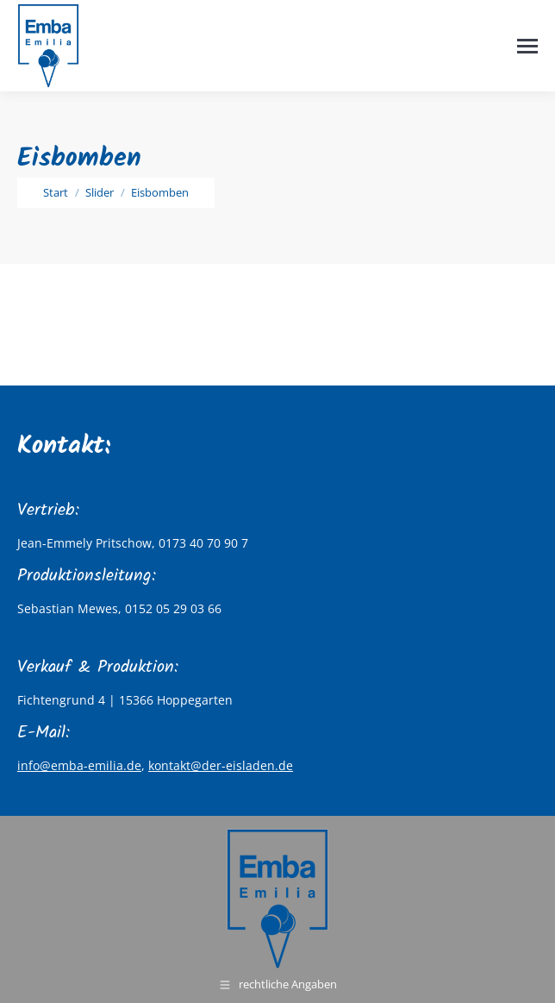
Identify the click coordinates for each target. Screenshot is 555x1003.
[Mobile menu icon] (527, 46)
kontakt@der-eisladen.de (220, 765)
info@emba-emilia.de (79, 765)
